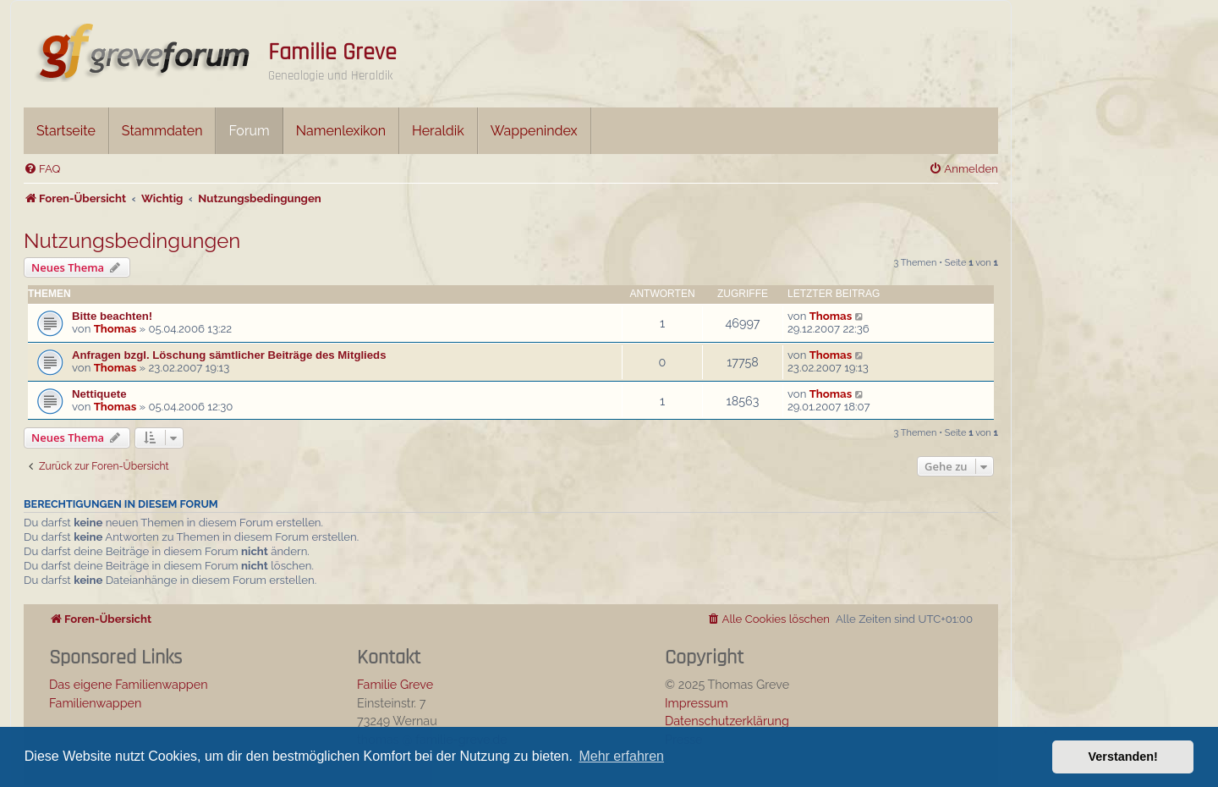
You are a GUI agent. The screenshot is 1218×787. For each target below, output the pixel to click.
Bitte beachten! (112, 316)
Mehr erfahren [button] (621, 756)
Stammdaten (162, 131)
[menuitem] (42, 169)
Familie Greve (332, 52)
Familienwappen (95, 703)
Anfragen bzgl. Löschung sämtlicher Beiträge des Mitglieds (229, 355)
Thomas (115, 328)
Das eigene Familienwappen (128, 684)
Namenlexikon (341, 131)
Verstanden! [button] (1123, 756)
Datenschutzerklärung (727, 720)
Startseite (66, 131)
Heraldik (438, 131)
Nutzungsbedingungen (132, 240)
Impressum (696, 703)
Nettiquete (99, 394)
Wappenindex (534, 131)
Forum (248, 131)
